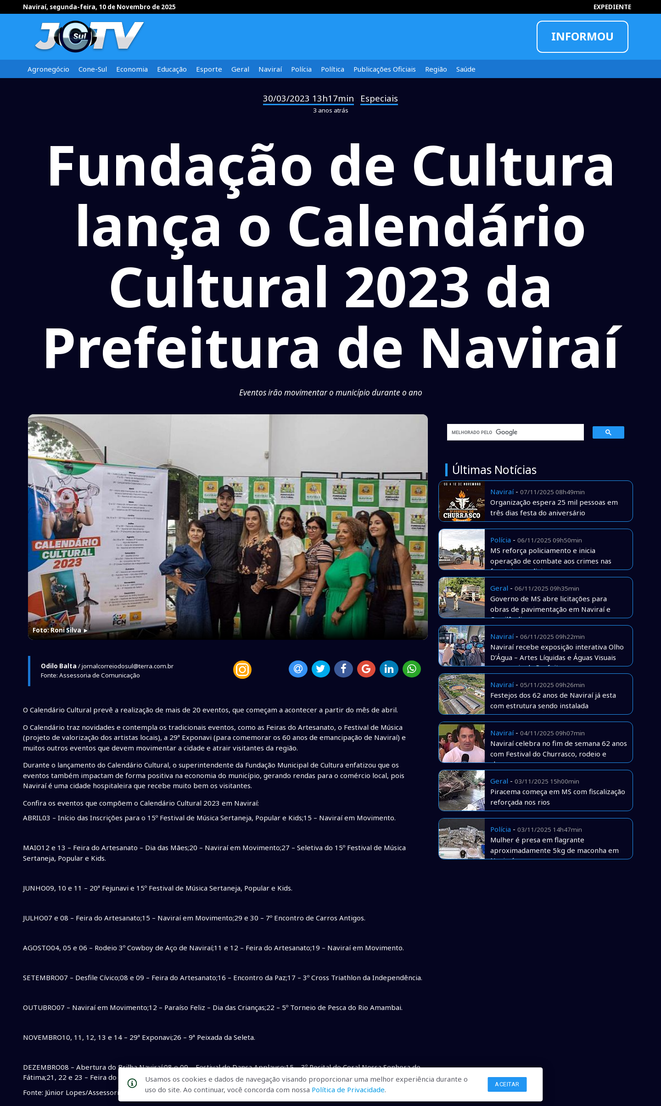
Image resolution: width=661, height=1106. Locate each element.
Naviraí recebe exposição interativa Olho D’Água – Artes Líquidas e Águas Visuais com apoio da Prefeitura (557, 657)
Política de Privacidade (348, 1089)
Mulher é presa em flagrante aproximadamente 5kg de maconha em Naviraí (554, 850)
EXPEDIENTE (612, 7)
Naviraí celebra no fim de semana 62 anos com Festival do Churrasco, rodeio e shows (558, 753)
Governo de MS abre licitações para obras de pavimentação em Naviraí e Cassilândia (550, 609)
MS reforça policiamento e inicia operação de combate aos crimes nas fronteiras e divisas (550, 561)
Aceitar (507, 1084)
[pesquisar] (512, 432)
